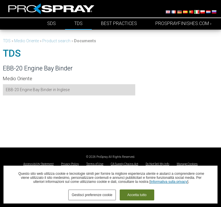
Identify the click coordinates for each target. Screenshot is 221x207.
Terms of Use (94, 164)
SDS (51, 23)
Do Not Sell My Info (157, 164)
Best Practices (119, 23)
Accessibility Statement (38, 164)
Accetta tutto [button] (137, 195)
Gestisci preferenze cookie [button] (92, 195)
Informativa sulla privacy (168, 182)
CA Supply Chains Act (124, 164)
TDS (78, 23)
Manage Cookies (187, 164)
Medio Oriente (26, 41)
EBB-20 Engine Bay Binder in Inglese (38, 89)
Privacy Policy (70, 164)
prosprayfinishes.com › (183, 23)
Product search (56, 41)
